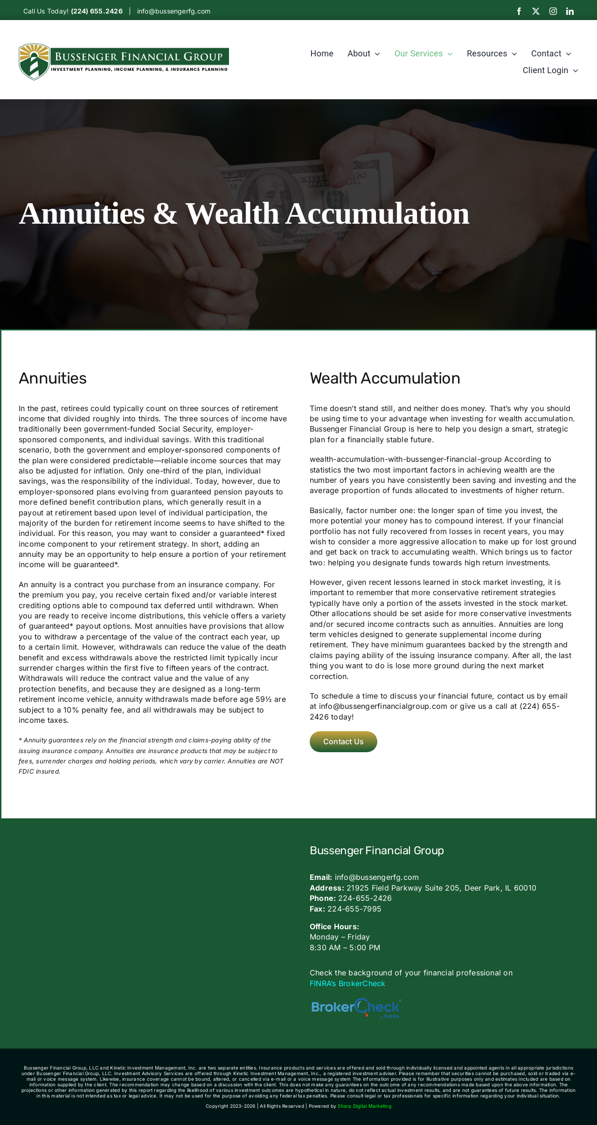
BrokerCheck (362, 983)
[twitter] (536, 11)
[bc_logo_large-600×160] (356, 999)
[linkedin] (570, 11)
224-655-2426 (365, 898)
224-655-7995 (354, 908)
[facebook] (519, 11)
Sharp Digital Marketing (364, 1106)
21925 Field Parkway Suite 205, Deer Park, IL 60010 (441, 887)
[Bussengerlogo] (124, 47)
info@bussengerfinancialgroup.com (383, 706)
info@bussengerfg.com (174, 11)
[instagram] (553, 11)
